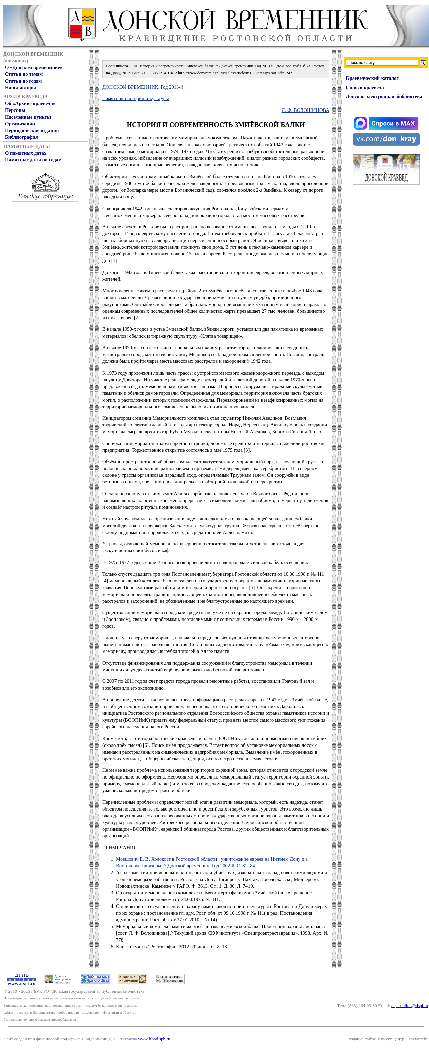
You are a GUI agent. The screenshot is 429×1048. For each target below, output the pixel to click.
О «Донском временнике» (33, 67)
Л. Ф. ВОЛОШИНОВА (305, 110)
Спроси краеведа (365, 87)
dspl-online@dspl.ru (409, 1005)
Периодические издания (32, 130)
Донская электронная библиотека (384, 96)
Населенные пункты (28, 117)
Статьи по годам (23, 81)
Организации (20, 123)
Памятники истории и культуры (135, 98)
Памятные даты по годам (33, 159)
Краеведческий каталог (372, 78)
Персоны (15, 110)
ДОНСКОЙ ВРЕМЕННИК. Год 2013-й (142, 87)
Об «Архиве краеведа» (30, 103)
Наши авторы (20, 87)
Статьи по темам (24, 74)
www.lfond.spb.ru (154, 1038)
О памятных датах (25, 153)
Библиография (21, 137)
